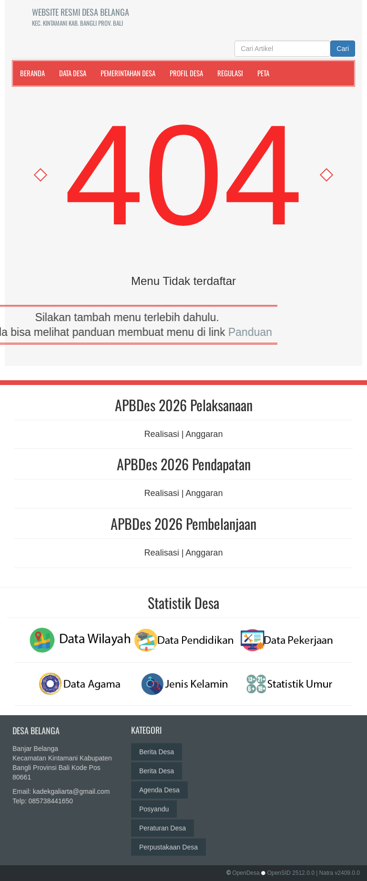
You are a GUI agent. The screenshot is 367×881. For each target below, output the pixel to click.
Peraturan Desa (162, 822)
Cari (342, 48)
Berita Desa (156, 745)
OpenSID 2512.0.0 (290, 873)
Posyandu (154, 803)
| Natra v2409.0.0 (338, 873)
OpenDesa (245, 873)
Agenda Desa (159, 784)
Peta (263, 73)
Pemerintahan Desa (128, 73)
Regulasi (230, 73)
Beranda (32, 73)
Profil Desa (186, 73)
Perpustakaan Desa (168, 841)
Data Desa (72, 73)
